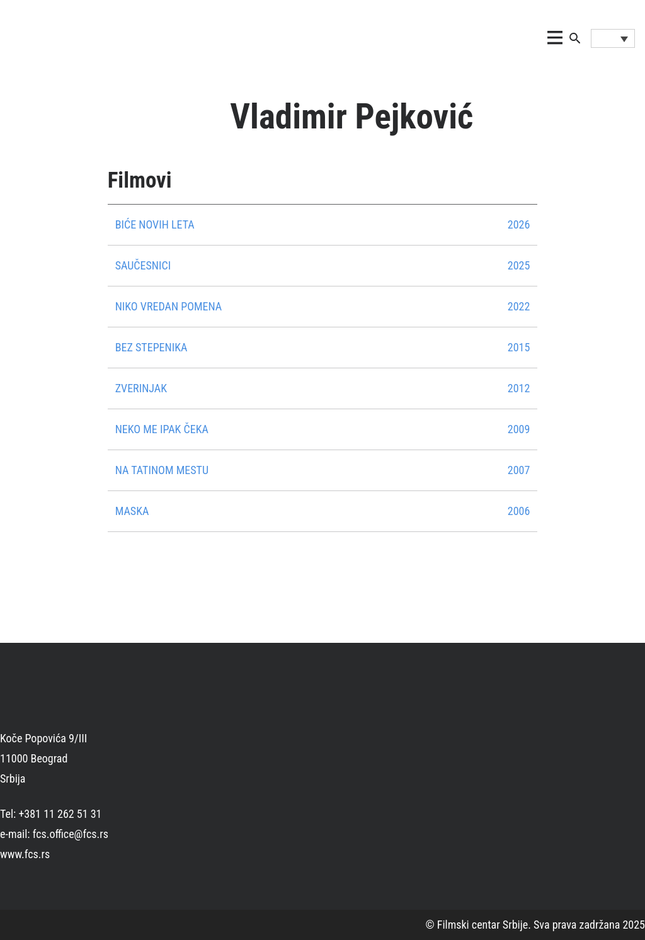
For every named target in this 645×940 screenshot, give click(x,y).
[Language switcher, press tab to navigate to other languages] (613, 38)
